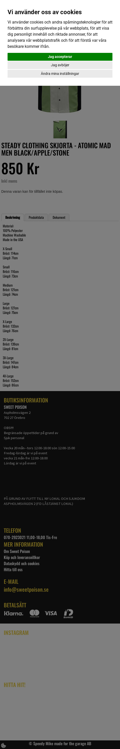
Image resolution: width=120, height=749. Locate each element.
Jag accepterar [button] (60, 57)
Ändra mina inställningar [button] (60, 74)
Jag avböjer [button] (60, 65)
